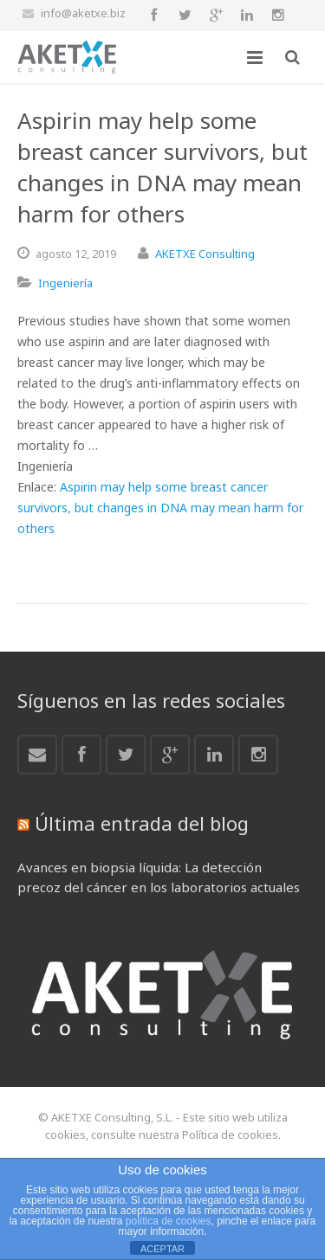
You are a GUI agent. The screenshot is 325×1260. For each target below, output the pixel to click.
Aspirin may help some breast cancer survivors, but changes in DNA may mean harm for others (160, 508)
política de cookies (168, 1221)
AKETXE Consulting (205, 253)
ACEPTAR (162, 1249)
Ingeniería (65, 283)
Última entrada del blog (142, 823)
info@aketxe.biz (83, 13)
